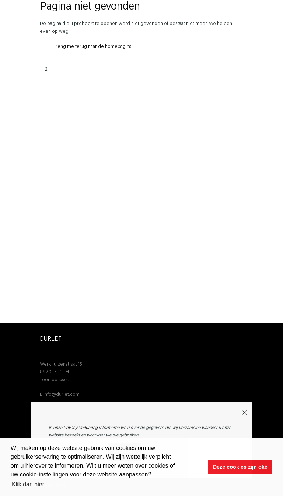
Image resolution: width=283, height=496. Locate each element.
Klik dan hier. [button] (29, 484)
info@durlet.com (61, 394)
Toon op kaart (54, 379)
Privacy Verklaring (80, 427)
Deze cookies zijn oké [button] (240, 467)
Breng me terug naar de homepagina (92, 46)
